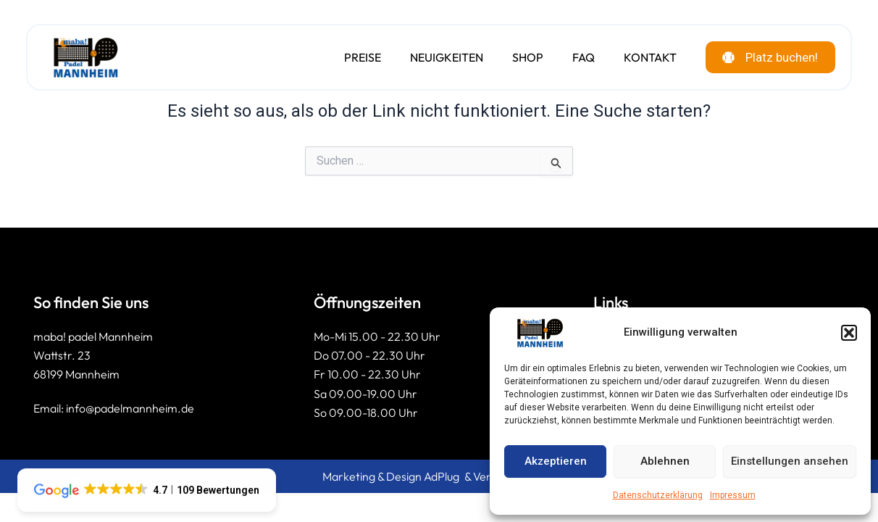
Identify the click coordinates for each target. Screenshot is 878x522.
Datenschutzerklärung (658, 495)
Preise (353, 58)
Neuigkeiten (437, 58)
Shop (518, 58)
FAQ (574, 58)
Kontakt (640, 58)
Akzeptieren (555, 461)
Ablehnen (665, 461)
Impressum (733, 495)
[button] (849, 333)
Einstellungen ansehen (789, 461)
